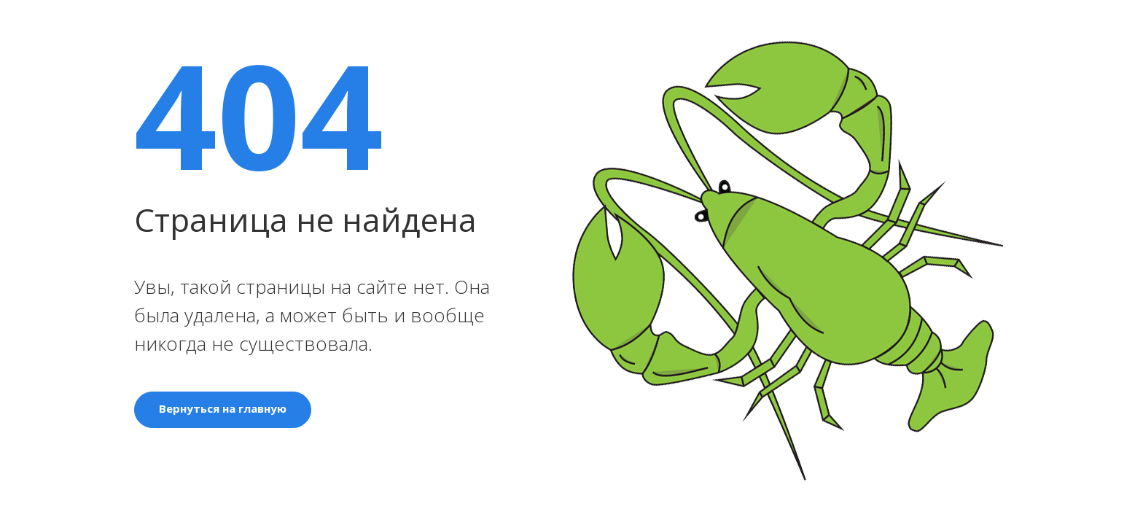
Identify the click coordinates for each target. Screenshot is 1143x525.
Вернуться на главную (222, 408)
